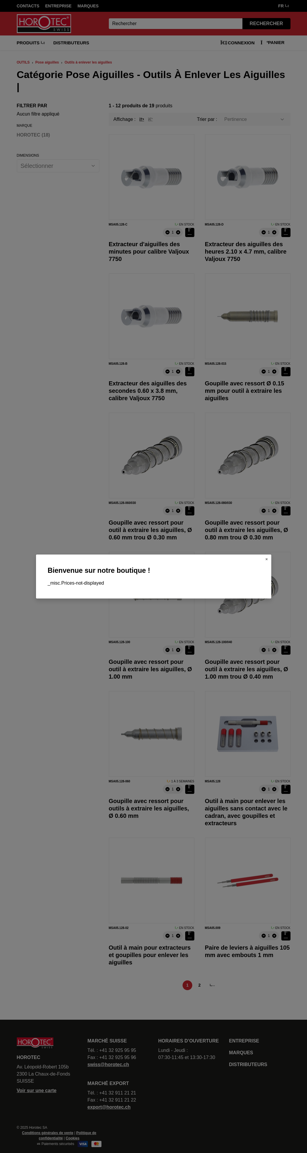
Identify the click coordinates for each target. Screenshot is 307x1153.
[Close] (266, 559)
